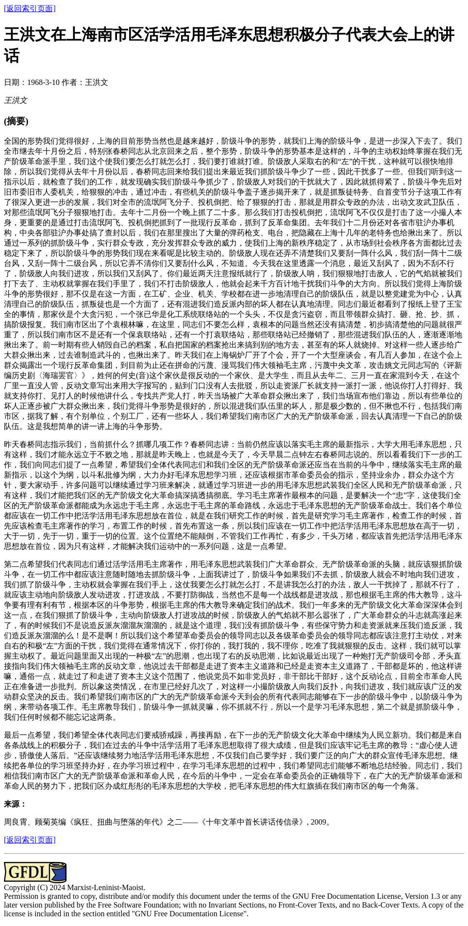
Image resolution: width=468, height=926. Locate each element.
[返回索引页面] (30, 8)
